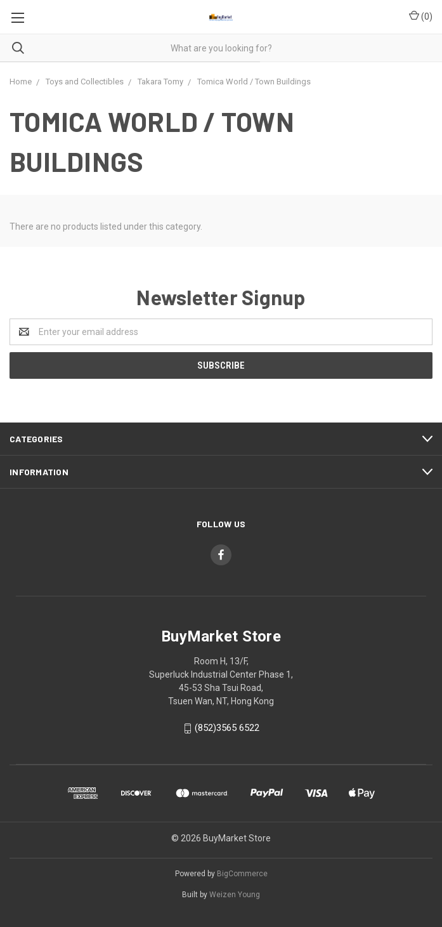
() (420, 16)
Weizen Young (234, 894)
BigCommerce (242, 873)
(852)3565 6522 (227, 727)
